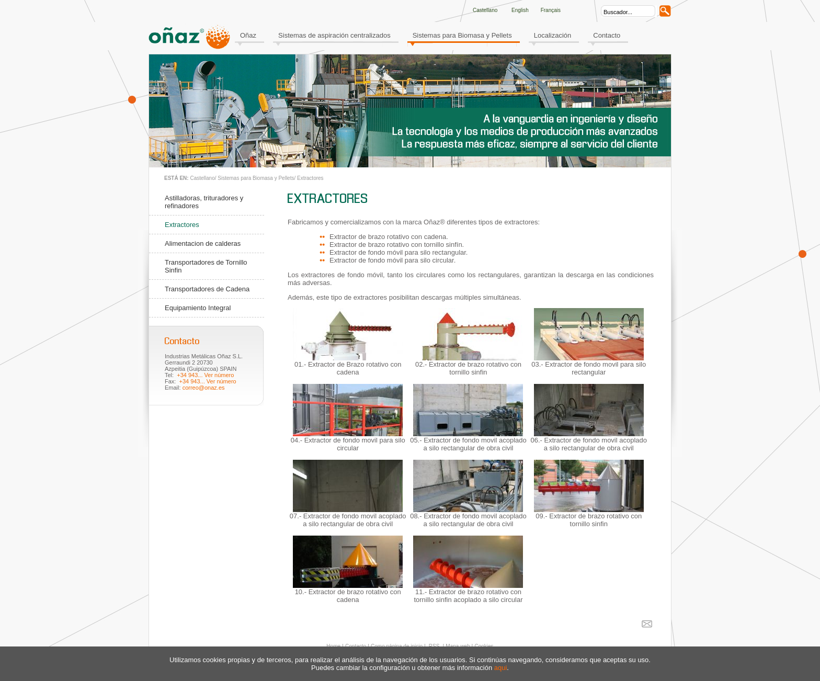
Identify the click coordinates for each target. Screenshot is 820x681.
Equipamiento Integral (198, 308)
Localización (553, 35)
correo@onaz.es (204, 387)
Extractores (310, 178)
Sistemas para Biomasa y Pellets (462, 35)
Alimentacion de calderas (203, 243)
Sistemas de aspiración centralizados (334, 35)
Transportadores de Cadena (207, 289)
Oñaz (248, 35)
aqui (500, 668)
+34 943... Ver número (205, 375)
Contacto (606, 35)
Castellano (202, 178)
